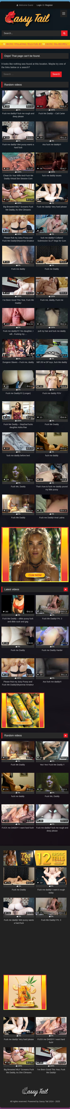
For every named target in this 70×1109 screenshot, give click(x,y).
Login (39, 5)
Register (49, 5)
